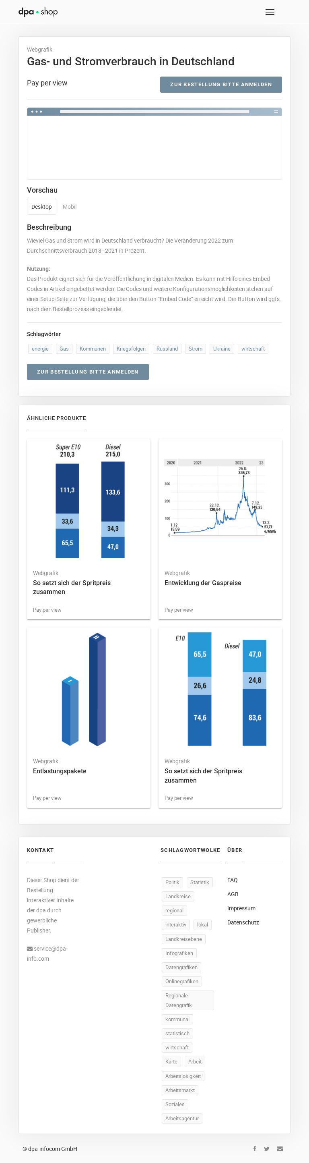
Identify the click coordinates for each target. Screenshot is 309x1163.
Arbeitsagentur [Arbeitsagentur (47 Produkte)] (182, 1118)
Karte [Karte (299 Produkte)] (171, 1061)
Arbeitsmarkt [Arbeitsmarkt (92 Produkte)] (180, 1090)
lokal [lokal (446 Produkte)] (202, 924)
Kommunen (93, 348)
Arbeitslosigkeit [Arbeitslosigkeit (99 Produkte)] (183, 1076)
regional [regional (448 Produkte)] (174, 910)
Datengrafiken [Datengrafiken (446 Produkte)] (181, 967)
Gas (64, 348)
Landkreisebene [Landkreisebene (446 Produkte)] (183, 939)
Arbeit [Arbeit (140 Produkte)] (195, 1061)
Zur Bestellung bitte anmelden (221, 84)
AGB (233, 894)
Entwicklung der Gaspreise (203, 583)
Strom (195, 348)
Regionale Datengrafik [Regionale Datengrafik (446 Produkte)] (178, 1000)
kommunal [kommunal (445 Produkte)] (177, 1019)
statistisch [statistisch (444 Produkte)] (177, 1033)
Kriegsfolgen (131, 348)
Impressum (241, 908)
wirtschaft (253, 348)
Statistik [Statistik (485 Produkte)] (199, 882)
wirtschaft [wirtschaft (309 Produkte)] (177, 1047)
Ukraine (222, 348)
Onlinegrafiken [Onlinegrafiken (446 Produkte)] (181, 981)
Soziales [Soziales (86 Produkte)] (175, 1104)
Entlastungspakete (60, 771)
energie (40, 348)
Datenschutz (243, 922)
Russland (167, 348)
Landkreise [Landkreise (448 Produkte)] (178, 896)
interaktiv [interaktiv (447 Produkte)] (175, 924)
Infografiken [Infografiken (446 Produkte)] (179, 953)
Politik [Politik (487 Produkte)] (172, 882)
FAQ (232, 880)
